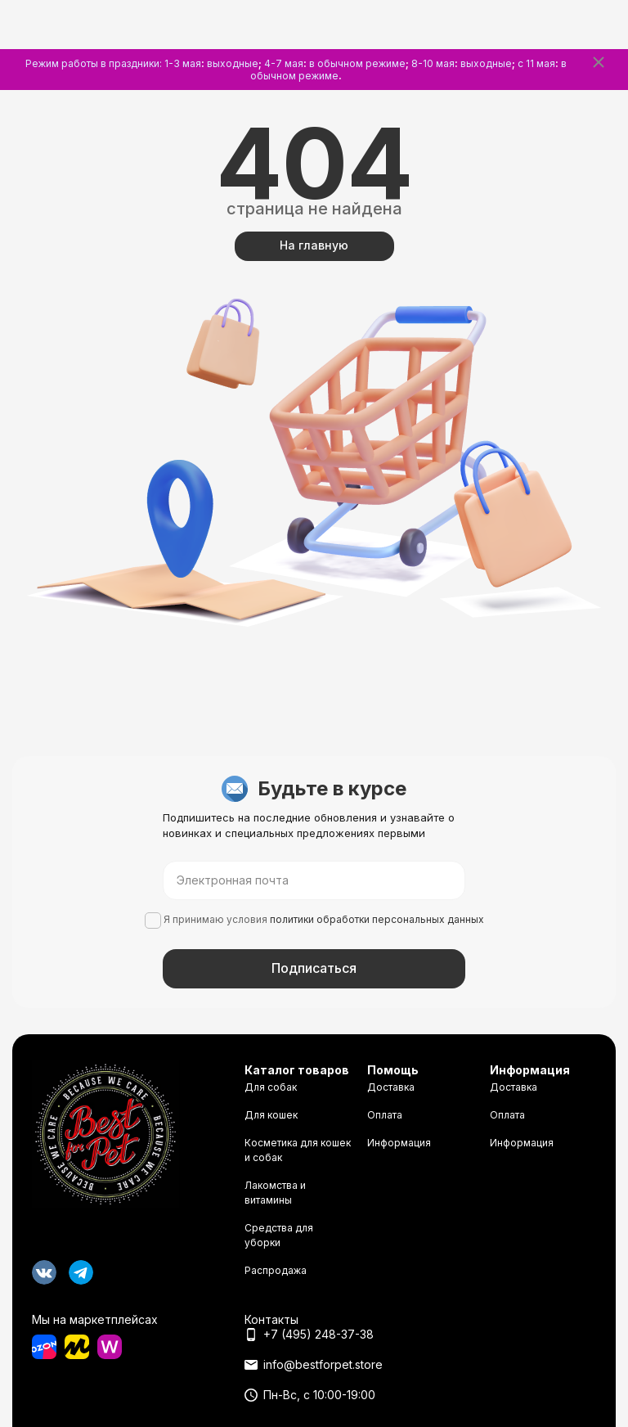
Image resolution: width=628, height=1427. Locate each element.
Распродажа (275, 1270)
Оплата (384, 1115)
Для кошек (271, 1115)
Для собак (270, 1087)
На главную (314, 245)
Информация (399, 1143)
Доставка (391, 1087)
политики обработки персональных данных (377, 919)
